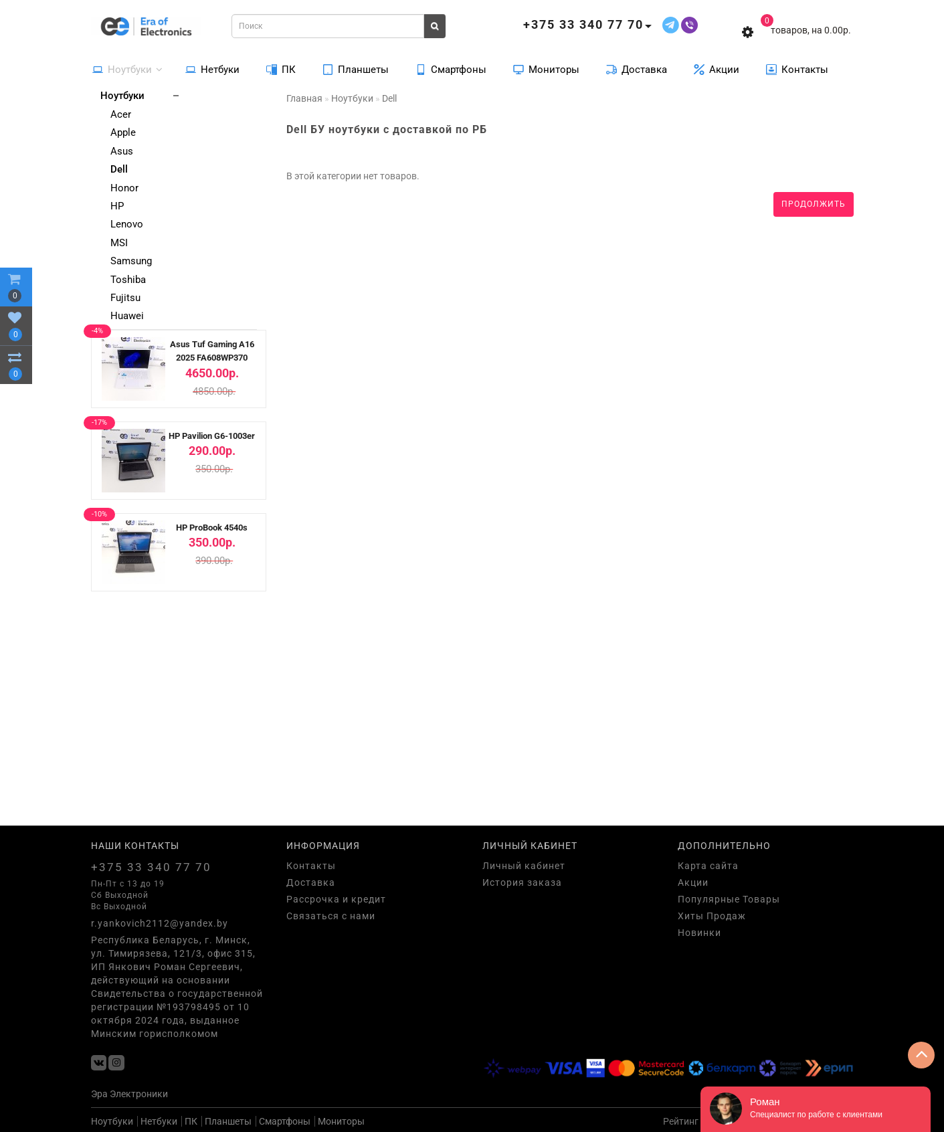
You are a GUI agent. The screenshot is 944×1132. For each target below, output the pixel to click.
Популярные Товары (729, 899)
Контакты (797, 69)
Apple (123, 132)
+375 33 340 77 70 (151, 867)
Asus (121, 151)
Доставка (636, 69)
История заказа (522, 882)
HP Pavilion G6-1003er (212, 436)
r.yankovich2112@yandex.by (159, 923)
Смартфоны (450, 69)
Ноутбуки (127, 69)
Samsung (131, 261)
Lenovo (126, 224)
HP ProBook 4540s (212, 528)
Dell (119, 169)
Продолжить (813, 204)
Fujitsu (125, 298)
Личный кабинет (523, 865)
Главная (304, 98)
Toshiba (128, 280)
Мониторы (546, 69)
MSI (119, 243)
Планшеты (355, 69)
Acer (120, 114)
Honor (124, 188)
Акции (716, 69)
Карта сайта (708, 865)
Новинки (699, 932)
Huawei (127, 316)
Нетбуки (212, 69)
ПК (281, 69)
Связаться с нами (330, 916)
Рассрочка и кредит (336, 899)
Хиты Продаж (712, 916)
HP (117, 206)
